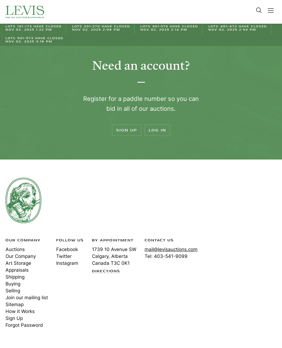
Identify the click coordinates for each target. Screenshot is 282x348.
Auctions (15, 249)
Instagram (67, 263)
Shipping (15, 277)
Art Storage (18, 263)
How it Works (20, 311)
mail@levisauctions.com (171, 249)
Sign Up (126, 130)
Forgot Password (24, 325)
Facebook (67, 249)
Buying (13, 284)
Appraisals (17, 270)
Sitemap (15, 304)
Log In (157, 130)
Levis (23, 200)
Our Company (21, 256)
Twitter (64, 256)
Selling (13, 290)
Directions (106, 271)
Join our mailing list (27, 297)
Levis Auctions (25, 12)
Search (259, 10)
